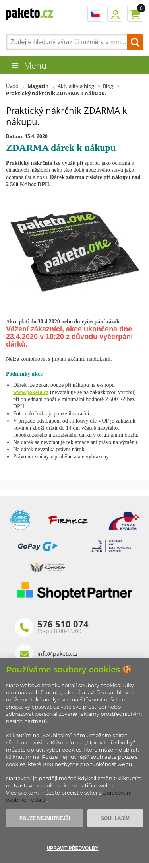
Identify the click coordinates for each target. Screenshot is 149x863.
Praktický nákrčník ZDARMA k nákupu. (56, 93)
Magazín (38, 86)
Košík (135, 14)
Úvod (12, 86)
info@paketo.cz (57, 653)
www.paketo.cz (30, 392)
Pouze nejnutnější (44, 818)
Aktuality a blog (76, 86)
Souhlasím (115, 818)
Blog (108, 86)
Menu (35, 65)
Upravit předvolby (73, 848)
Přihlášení (115, 14)
